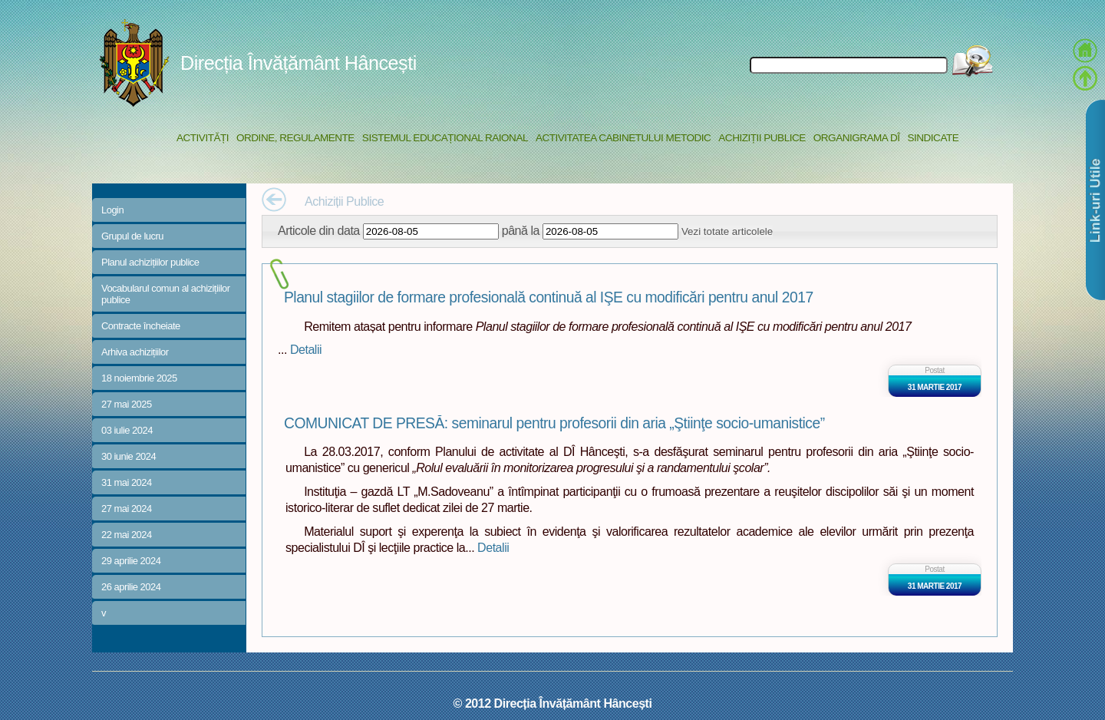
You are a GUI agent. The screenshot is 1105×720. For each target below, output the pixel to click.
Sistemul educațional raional (445, 138)
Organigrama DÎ (856, 138)
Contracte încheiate (140, 326)
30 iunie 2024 (128, 456)
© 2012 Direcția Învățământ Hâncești (553, 703)
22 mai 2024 (126, 534)
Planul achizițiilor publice (150, 262)
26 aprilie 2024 (130, 587)
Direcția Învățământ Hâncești (298, 63)
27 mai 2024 (126, 508)
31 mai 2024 (126, 482)
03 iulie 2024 (127, 430)
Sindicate (932, 138)
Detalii (306, 349)
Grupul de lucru (132, 236)
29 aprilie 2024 (130, 560)
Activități (202, 138)
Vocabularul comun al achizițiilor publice (165, 294)
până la (520, 230)
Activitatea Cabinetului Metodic (623, 138)
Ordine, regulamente (295, 138)
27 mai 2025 (126, 404)
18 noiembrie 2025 (139, 378)
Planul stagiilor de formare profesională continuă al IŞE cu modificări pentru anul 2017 (548, 297)
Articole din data (319, 230)
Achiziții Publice (761, 138)
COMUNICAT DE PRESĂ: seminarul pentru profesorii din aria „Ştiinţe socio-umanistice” (554, 423)
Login (112, 210)
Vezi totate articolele (727, 231)
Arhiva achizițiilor (135, 352)
